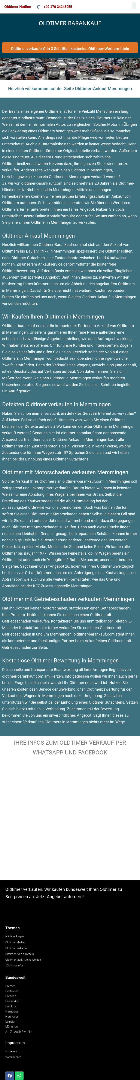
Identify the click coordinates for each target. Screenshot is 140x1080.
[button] (134, 5)
